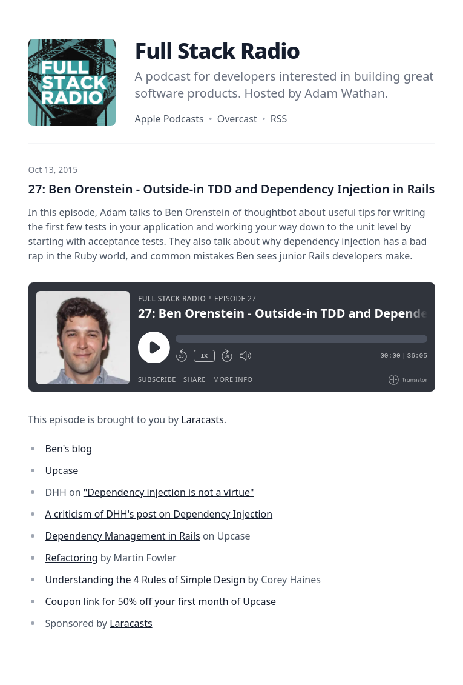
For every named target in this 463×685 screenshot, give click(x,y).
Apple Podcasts (169, 118)
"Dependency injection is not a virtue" (169, 492)
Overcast (237, 118)
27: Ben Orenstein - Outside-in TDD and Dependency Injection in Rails (231, 189)
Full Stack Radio (217, 50)
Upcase (62, 470)
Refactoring (71, 557)
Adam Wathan (344, 93)
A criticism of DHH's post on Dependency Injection (159, 514)
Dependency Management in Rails (122, 536)
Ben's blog (69, 448)
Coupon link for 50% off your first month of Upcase (161, 601)
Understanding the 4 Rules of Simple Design (145, 579)
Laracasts (202, 419)
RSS (279, 118)
